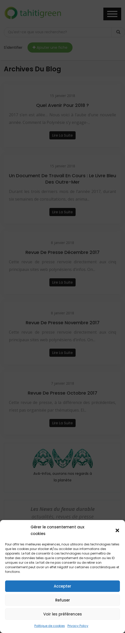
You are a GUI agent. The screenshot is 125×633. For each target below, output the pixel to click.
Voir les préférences (62, 614)
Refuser (62, 600)
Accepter (62, 586)
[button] (117, 530)
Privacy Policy (77, 626)
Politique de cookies (49, 626)
